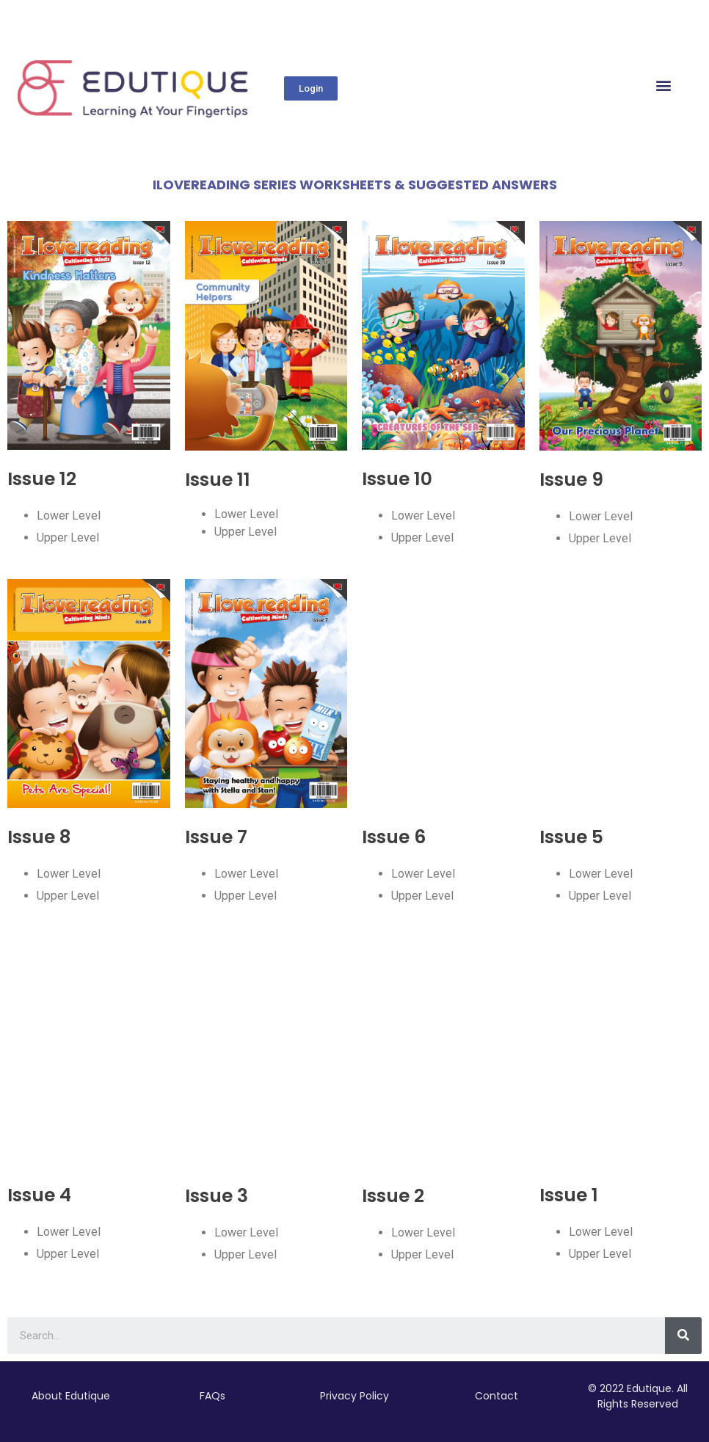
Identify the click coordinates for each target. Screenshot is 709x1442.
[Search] (683, 1335)
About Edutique (71, 1395)
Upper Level (68, 538)
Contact (496, 1395)
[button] (311, 88)
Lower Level (69, 515)
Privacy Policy (354, 1395)
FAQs (212, 1395)
